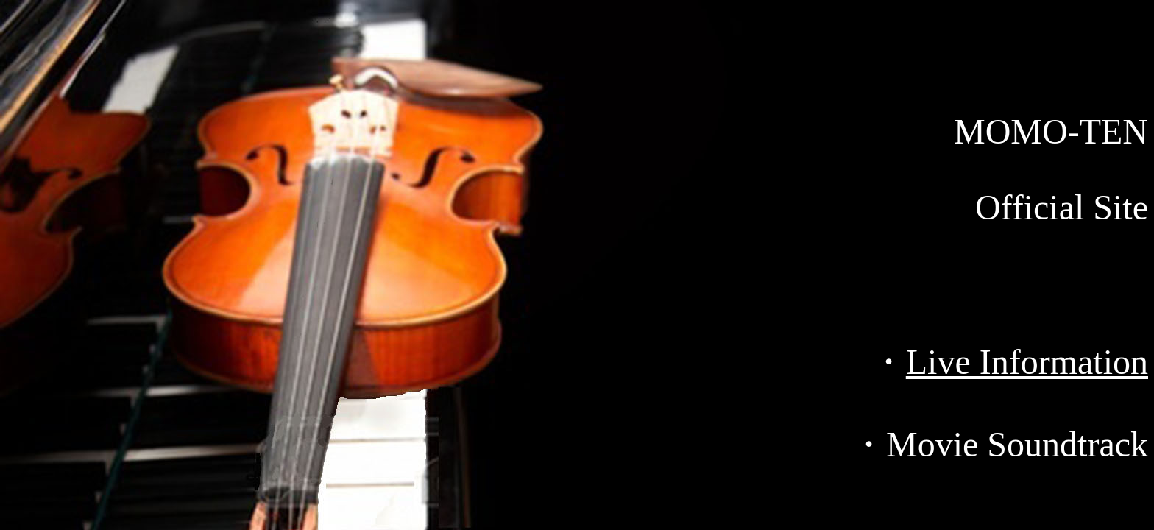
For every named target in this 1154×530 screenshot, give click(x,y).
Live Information (1027, 361)
